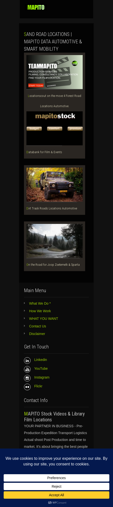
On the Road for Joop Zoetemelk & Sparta (53, 264)
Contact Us (37, 326)
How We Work (40, 311)
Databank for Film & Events (44, 152)
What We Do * (40, 303)
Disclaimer (37, 334)
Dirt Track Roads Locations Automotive (51, 208)
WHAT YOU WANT (43, 319)
